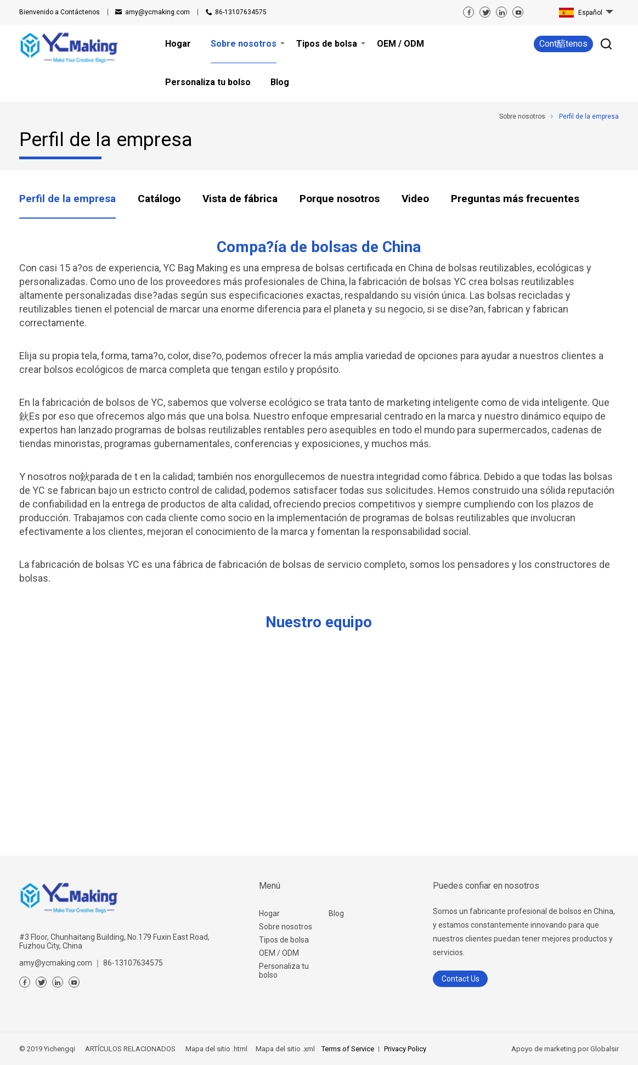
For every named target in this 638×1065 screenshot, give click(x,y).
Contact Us (460, 978)
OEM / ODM (279, 953)
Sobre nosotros (285, 926)
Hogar (269, 913)
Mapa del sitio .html (215, 1049)
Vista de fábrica (240, 198)
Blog (336, 913)
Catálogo (159, 198)
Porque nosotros (340, 198)
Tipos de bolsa (284, 939)
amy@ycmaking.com (157, 12)
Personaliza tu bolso (284, 970)
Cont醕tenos (563, 43)
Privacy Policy (405, 1049)
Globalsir (604, 1049)
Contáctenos (59, 12)
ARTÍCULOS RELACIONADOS (130, 1049)
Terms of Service (347, 1049)
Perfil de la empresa (67, 198)
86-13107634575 (241, 12)
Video (415, 198)
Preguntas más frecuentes (515, 198)
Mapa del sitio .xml (284, 1049)
